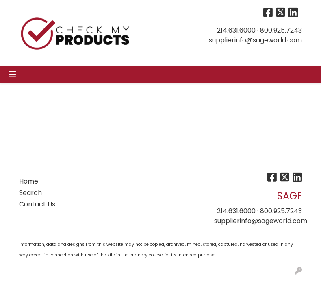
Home (28, 181)
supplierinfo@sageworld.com (255, 40)
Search (30, 192)
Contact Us (37, 204)
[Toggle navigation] (12, 74)
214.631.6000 (236, 30)
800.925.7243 (281, 30)
